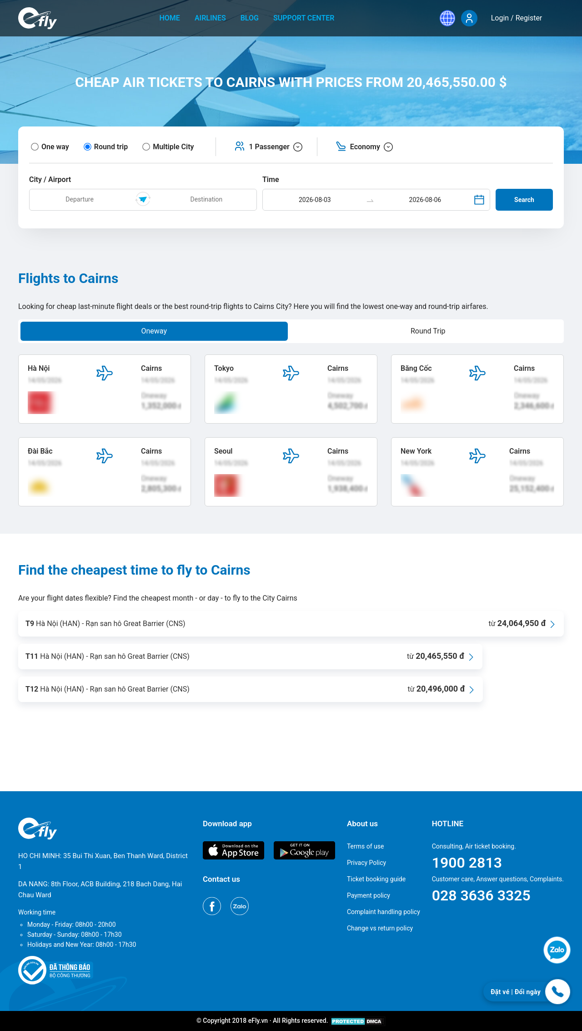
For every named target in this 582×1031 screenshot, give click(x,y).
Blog (250, 18)
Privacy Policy (366, 862)
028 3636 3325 (481, 895)
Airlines (210, 18)
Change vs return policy (380, 928)
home (170, 18)
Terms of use (365, 846)
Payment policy (368, 895)
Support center (304, 18)
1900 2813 (467, 862)
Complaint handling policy (383, 911)
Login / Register (516, 18)
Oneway (154, 331)
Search (524, 199)
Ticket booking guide (376, 879)
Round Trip (428, 331)
